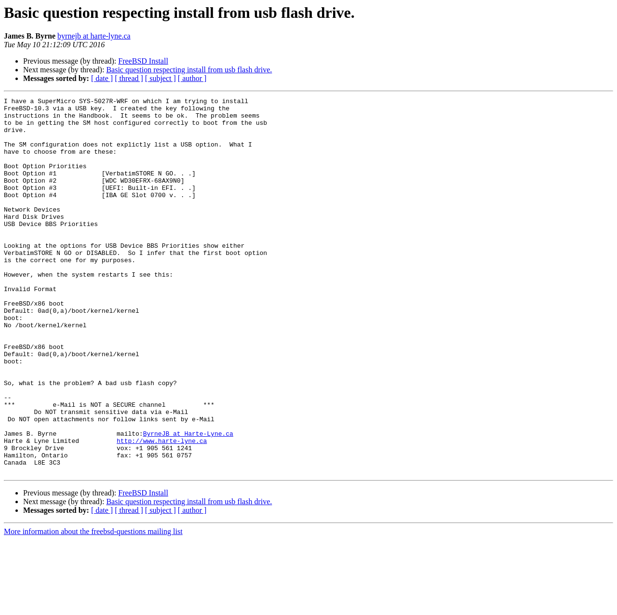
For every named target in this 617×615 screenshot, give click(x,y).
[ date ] (102, 78)
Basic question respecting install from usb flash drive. (189, 70)
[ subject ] (160, 78)
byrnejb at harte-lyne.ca (93, 36)
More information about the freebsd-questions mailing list (93, 606)
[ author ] (192, 78)
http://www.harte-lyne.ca (162, 510)
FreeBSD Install (143, 61)
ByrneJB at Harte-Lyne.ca (188, 501)
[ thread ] (129, 78)
